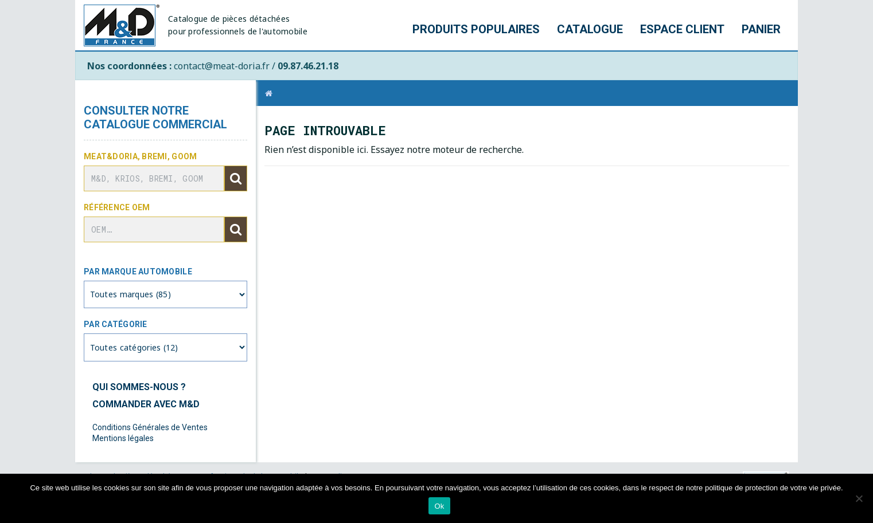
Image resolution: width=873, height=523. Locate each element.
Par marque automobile (138, 271)
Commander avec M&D (146, 404)
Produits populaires (476, 29)
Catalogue (590, 29)
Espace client (682, 29)
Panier (761, 29)
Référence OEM (117, 207)
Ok (439, 506)
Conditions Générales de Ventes (150, 427)
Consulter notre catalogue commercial (155, 117)
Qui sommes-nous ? (139, 387)
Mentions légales (123, 438)
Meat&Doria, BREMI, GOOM (140, 156)
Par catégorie (115, 324)
